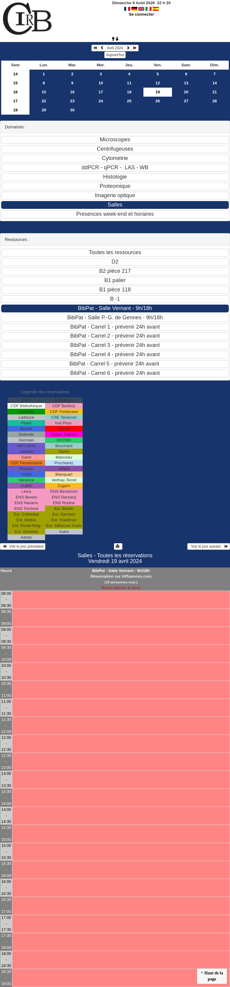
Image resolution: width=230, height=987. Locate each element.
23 (72, 101)
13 (186, 83)
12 (157, 83)
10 (101, 83)
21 (214, 92)
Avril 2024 (115, 48)
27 (186, 101)
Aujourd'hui (115, 55)
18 (129, 92)
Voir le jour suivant (208, 546)
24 (101, 101)
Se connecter (141, 14)
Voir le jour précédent (23, 546)
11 (129, 83)
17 (101, 92)
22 (43, 101)
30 (72, 110)
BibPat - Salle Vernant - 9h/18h (121, 570)
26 (157, 101)
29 (43, 110)
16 (15, 92)
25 (129, 101)
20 (186, 92)
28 (214, 101)
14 (15, 74)
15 (15, 83)
